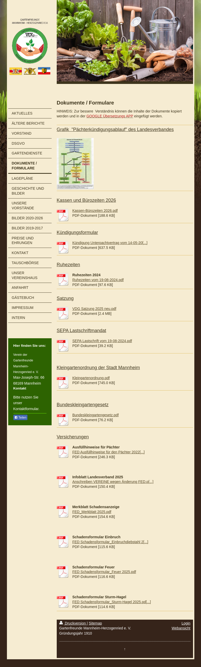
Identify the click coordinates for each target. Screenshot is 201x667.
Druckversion (73, 623)
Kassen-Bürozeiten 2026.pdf (95, 211)
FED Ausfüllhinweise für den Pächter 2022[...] (108, 452)
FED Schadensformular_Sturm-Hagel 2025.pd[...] (111, 602)
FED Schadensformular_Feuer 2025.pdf (104, 572)
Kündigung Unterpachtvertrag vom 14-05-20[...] (110, 243)
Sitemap (95, 623)
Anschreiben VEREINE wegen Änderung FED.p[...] (113, 482)
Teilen (20, 417)
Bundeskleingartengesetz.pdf (95, 415)
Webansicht (181, 628)
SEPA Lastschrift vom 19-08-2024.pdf (102, 341)
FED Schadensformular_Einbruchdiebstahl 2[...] (110, 542)
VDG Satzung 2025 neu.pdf (94, 309)
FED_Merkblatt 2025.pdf (91, 512)
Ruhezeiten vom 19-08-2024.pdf (98, 280)
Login (185, 623)
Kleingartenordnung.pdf (91, 378)
